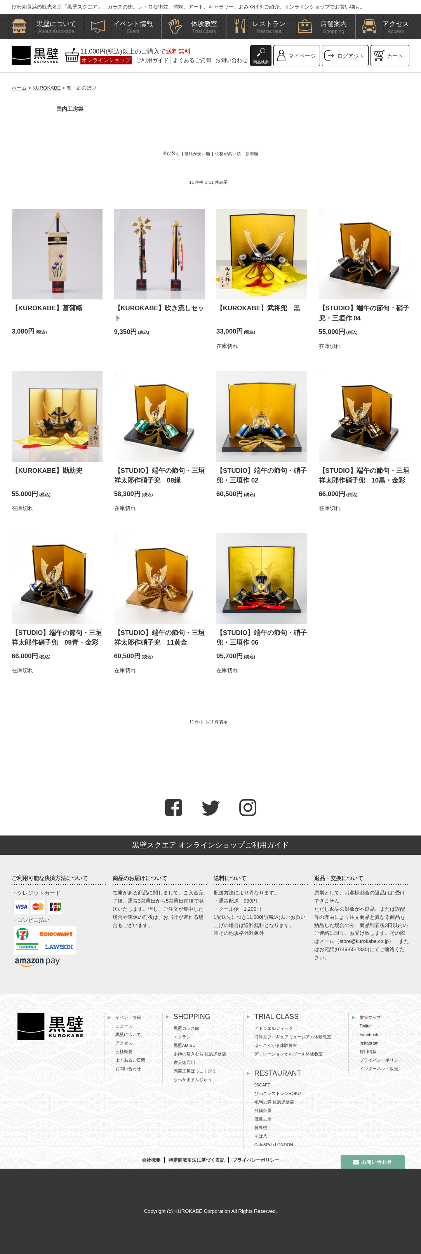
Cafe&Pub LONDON (273, 1144)
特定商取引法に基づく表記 (196, 1160)
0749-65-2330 (352, 949)
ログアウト (350, 56)
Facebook (369, 1034)
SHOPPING (192, 1016)
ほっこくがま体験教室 (275, 1045)
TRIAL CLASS (276, 1016)
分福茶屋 (262, 1110)
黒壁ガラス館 (186, 1028)
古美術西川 (184, 1062)
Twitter (366, 1026)
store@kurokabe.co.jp (364, 941)
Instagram (369, 1043)
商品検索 (261, 62)
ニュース (123, 1026)
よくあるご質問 (192, 60)
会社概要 (123, 1051)
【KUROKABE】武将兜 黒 (258, 308)
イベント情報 (128, 1017)
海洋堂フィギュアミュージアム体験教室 (292, 1036)
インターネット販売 (379, 1068)
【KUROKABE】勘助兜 (47, 470)
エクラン (182, 1036)
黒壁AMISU (185, 1045)
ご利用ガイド (152, 60)
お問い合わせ (231, 60)
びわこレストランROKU (277, 1093)
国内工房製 (70, 109)
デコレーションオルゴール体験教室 (288, 1054)
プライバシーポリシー (381, 1060)
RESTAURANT (277, 1073)
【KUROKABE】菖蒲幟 (47, 308)
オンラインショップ (106, 60)
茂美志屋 (262, 1119)
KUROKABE (47, 88)
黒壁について (128, 1034)
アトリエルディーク (273, 1028)
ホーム (19, 88)
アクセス (123, 1043)
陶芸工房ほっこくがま (195, 1071)
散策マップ (370, 1017)
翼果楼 (260, 1127)
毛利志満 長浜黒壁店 (274, 1102)
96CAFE (262, 1085)
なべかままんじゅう (193, 1079)
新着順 (251, 154)
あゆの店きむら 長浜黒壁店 (200, 1054)
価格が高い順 (228, 154)
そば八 (260, 1136)
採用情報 (368, 1051)
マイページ (302, 56)
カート (395, 56)
